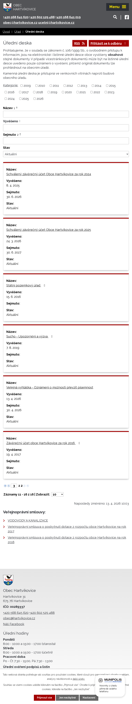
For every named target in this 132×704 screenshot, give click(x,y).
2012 (70, 85)
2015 (112, 85)
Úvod (6, 31)
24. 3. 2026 (13, 241)
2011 (56, 85)
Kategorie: (10, 85)
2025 (25, 98)
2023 (111, 92)
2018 (39, 92)
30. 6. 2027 (13, 252)
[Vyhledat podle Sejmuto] (66, 140)
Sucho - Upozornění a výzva (30, 336)
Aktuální (12, 208)
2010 (41, 85)
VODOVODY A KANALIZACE (28, 520)
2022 (97, 92)
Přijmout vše (44, 697)
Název (9, 108)
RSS (79, 43)
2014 (98, 85)
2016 (11, 92)
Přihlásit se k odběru (109, 43)
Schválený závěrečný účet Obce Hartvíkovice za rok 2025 (48, 230)
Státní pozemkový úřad (26, 285)
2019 (54, 92)
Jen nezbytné (67, 697)
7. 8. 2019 (12, 348)
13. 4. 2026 (13, 399)
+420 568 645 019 (68, 17)
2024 (11, 98)
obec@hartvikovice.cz (20, 22)
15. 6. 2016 (13, 297)
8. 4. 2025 (13, 185)
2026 (40, 98)
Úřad (17, 31)
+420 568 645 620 (16, 17)
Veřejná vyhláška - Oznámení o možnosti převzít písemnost (49, 387)
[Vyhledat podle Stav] (66, 154)
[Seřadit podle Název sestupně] (17, 108)
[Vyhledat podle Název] (66, 114)
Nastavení (89, 697)
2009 (27, 85)
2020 (68, 92)
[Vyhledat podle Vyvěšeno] (66, 127)
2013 (84, 85)
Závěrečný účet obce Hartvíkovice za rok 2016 (43, 443)
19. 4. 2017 (13, 454)
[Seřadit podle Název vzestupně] (17, 107)
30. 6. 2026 (13, 197)
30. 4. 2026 (13, 410)
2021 (82, 92)
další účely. (79, 679)
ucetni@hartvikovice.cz (56, 22)
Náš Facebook (13, 624)
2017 (25, 92)
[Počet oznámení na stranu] (57, 494)
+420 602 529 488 (42, 17)
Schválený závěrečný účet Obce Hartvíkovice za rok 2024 (48, 174)
